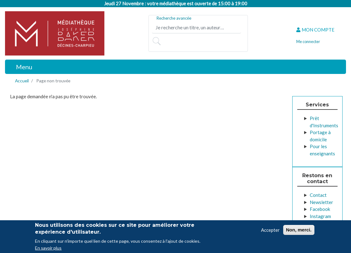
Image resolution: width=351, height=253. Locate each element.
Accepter (270, 230)
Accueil (22, 80)
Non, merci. (299, 230)
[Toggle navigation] (20, 67)
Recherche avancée (174, 18)
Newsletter (321, 202)
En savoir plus (48, 248)
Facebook (320, 209)
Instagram (320, 216)
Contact (318, 195)
